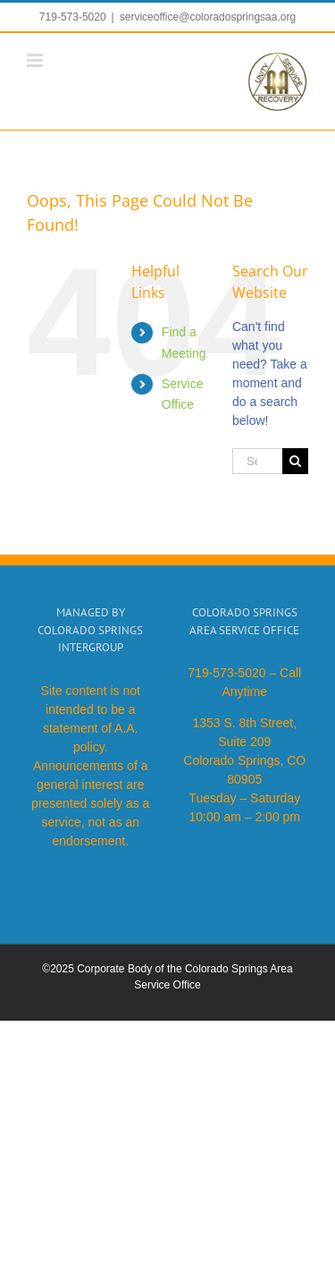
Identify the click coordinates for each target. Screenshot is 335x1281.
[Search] (295, 461)
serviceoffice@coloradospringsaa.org (208, 17)
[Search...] (257, 461)
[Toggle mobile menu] (36, 60)
